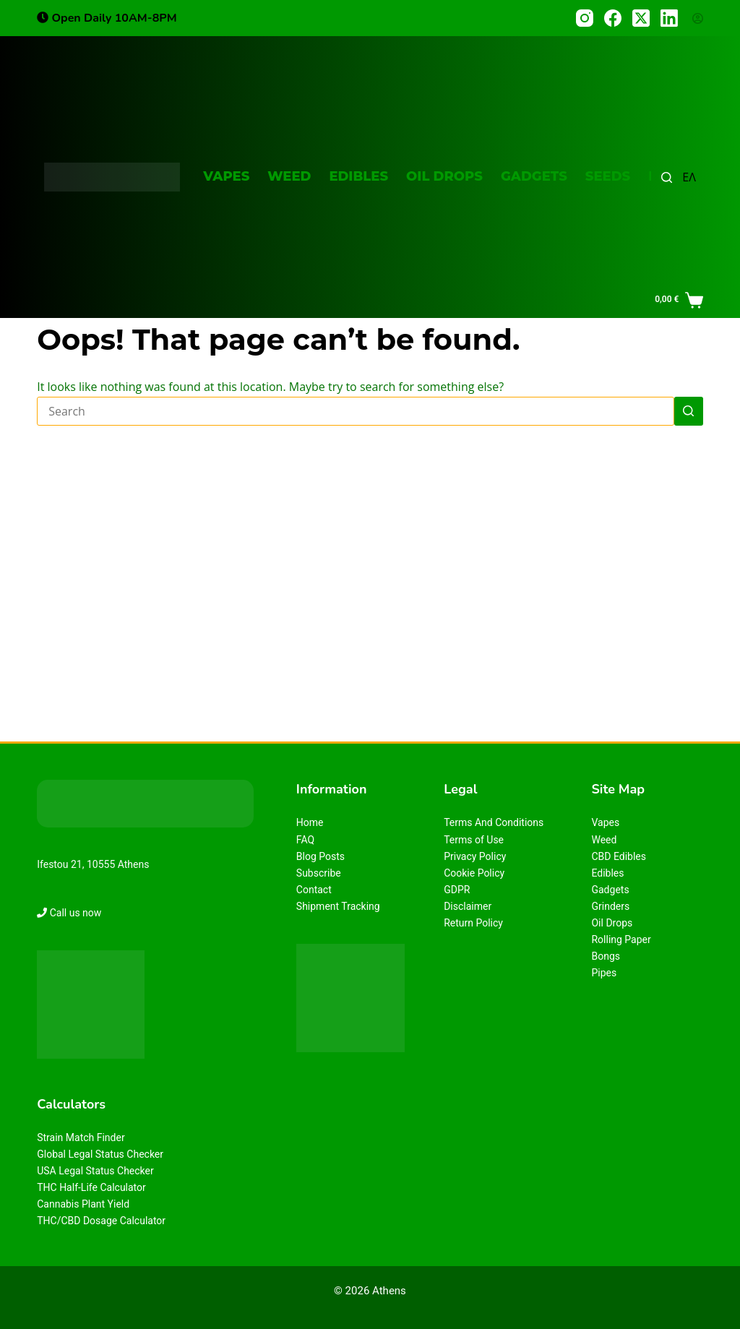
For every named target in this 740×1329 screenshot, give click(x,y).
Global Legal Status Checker (100, 1154)
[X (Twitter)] (641, 18)
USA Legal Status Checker (95, 1171)
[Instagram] (584, 18)
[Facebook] (612, 18)
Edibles (358, 176)
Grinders (610, 906)
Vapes (226, 176)
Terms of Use (474, 840)
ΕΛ (689, 177)
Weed (289, 176)
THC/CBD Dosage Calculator (101, 1220)
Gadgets (534, 176)
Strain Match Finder (80, 1137)
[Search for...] (355, 411)
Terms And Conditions (493, 822)
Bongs (605, 956)
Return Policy (473, 923)
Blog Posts (320, 856)
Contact (314, 889)
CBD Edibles (618, 856)
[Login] (697, 18)
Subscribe (318, 873)
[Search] (666, 177)
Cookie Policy (474, 873)
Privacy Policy (475, 856)
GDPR (457, 889)
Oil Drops (444, 176)
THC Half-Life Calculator (91, 1187)
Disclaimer (467, 906)
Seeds (607, 176)
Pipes (603, 973)
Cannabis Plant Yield (83, 1204)
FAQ (305, 840)
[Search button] (688, 411)
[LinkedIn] (669, 18)
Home (310, 822)
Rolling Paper (620, 939)
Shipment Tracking (338, 906)
